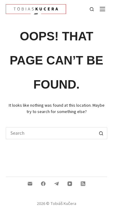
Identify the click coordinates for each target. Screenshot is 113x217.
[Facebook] (43, 183)
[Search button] (101, 133)
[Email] (30, 183)
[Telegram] (56, 183)
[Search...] (51, 133)
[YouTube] (69, 183)
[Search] (92, 9)
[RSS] (83, 183)
